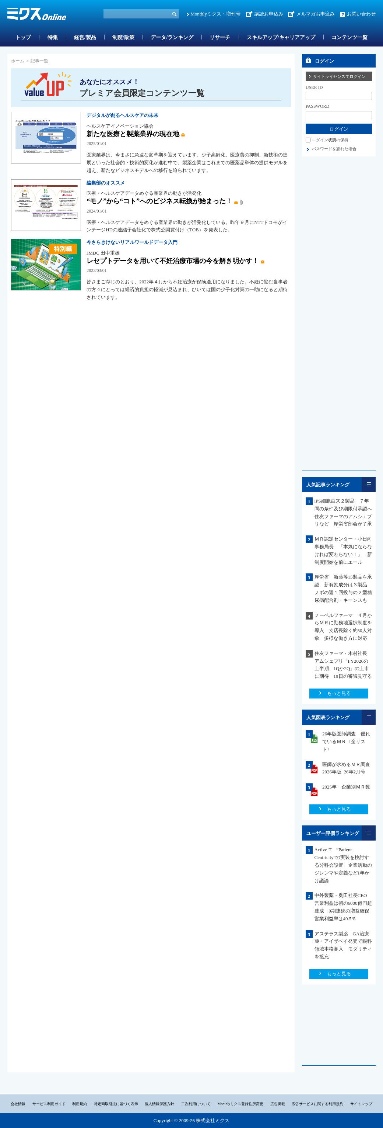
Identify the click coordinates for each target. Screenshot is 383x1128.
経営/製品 (85, 37)
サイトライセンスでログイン (339, 76)
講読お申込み (268, 14)
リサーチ (220, 37)
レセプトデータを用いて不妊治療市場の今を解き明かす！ (173, 261)
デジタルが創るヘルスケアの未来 (122, 115)
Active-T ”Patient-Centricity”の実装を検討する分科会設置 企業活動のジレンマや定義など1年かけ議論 (343, 865)
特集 (53, 37)
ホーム (17, 60)
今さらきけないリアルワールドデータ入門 (132, 242)
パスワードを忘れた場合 (334, 148)
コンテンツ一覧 (349, 37)
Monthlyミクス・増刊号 (215, 14)
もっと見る (339, 693)
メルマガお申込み (315, 14)
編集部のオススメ (106, 183)
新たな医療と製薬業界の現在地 (133, 134)
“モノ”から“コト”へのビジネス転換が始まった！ (159, 201)
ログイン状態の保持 (330, 140)
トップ (23, 37)
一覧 (369, 484)
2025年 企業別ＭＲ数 (346, 787)
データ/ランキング (172, 37)
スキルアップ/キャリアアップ (281, 37)
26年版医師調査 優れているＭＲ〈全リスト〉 (346, 741)
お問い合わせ (361, 14)
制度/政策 (123, 37)
